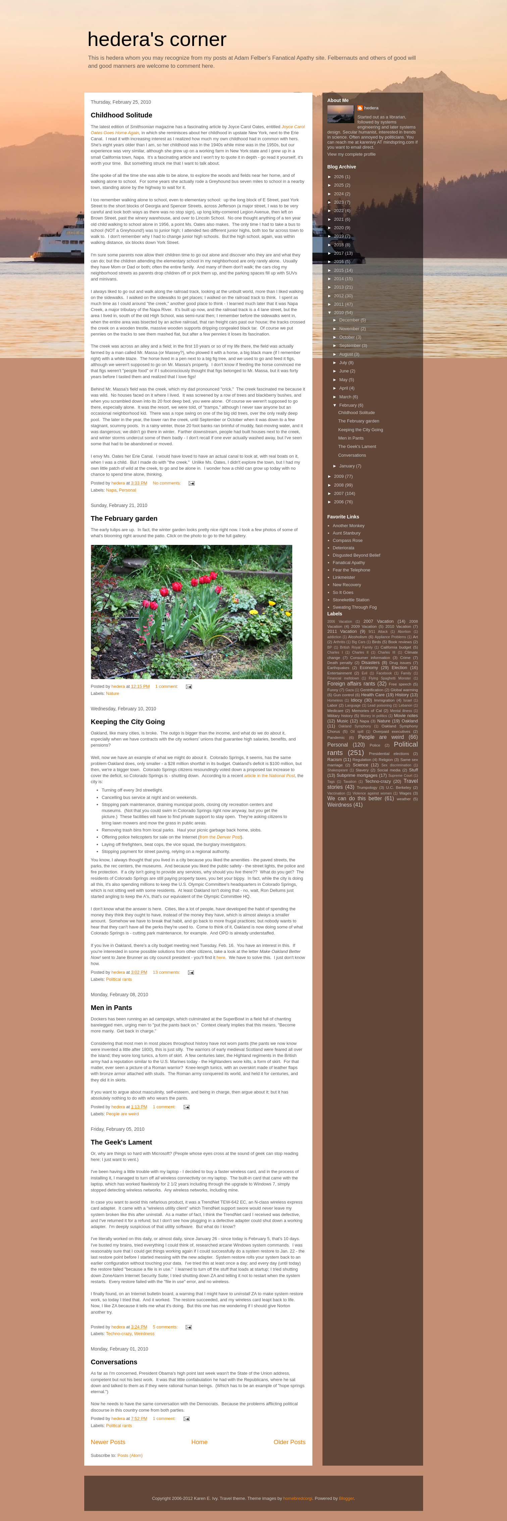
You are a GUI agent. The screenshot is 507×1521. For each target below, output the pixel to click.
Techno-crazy (119, 1333)
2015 (339, 270)
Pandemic (336, 737)
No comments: (167, 483)
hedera (371, 107)
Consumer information (370, 657)
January (347, 465)
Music (342, 720)
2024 (339, 193)
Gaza (350, 690)
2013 (339, 287)
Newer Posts (108, 1442)
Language (353, 705)
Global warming (404, 690)
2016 (339, 261)
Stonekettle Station (351, 599)
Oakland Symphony (355, 726)
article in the (269, 775)
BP (329, 647)
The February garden (124, 518)
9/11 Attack (378, 631)
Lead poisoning (380, 705)
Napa (111, 490)
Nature (112, 693)
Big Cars (358, 642)
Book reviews (400, 642)
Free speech (400, 684)
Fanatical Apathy (349, 562)
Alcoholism (357, 637)
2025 (339, 185)
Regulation (362, 759)
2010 (339, 312)
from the (220, 837)
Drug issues (400, 662)
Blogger (346, 1498)
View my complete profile (351, 154)
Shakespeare (337, 770)
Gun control (344, 695)
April (344, 388)
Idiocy (356, 700)
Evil (364, 673)
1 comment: (167, 686)
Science (360, 764)
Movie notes (406, 715)
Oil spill (356, 731)
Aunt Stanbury (346, 533)
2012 (339, 295)
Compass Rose (348, 540)
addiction (334, 637)
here (220, 957)
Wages (405, 793)
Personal (127, 490)
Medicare (335, 710)
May (344, 379)
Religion (386, 759)
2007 (339, 493)
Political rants (119, 979)
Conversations (114, 1362)
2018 (339, 244)
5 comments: (166, 1326)
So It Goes (343, 592)
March (346, 396)
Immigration (384, 700)
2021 (339, 219)
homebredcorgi (297, 1498)
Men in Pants (111, 1007)
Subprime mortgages (357, 775)
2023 (339, 202)
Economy (369, 667)
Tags (331, 781)
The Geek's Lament (121, 1142)
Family (406, 673)
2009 (339, 476)
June (344, 370)
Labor (332, 705)
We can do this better (354, 798)
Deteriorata (343, 547)
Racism (334, 759)
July (343, 362)
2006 (339, 501)
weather (404, 799)
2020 (339, 227)
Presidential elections (389, 753)
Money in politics (373, 716)
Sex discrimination (396, 765)
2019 (339, 236)
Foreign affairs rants (351, 684)
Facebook (384, 673)
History (402, 694)
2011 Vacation (342, 631)
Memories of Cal (367, 710)
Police (375, 745)
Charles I (335, 652)
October (347, 337)
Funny (332, 690)
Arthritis (339, 642)
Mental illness (401, 711)
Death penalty (340, 662)
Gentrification (372, 690)
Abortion (404, 631)
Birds (376, 642)
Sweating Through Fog (355, 607)
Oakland (410, 720)
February (348, 405)
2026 (339, 176)
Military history (340, 715)
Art (415, 637)
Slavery (362, 770)
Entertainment (339, 673)
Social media (388, 770)
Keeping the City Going (128, 721)
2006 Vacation (339, 621)
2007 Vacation (378, 621)
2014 (339, 278)
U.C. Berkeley (398, 787)
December (350, 319)
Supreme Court (400, 775)
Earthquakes (338, 667)
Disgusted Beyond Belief (357, 555)
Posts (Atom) (130, 1455)
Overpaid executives (391, 731)
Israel (407, 700)
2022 (339, 210)
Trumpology (367, 787)
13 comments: (167, 972)
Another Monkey (349, 525)
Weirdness (144, 1333)
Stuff (413, 769)
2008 (339, 485)
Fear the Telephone (351, 569)
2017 (339, 253)
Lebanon (405, 705)
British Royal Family (356, 647)
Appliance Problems (390, 637)
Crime (405, 657)
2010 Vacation (398, 626)
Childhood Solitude (121, 115)
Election (399, 667)
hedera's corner (157, 39)
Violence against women (372, 793)
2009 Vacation (364, 626)
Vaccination (336, 793)
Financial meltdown (343, 678)
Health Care (373, 694)
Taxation (349, 781)
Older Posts (289, 1442)
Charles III (386, 652)
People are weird (122, 1113)
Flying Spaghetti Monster (390, 678)
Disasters (370, 662)
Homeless (335, 700)
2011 (339, 304)
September (350, 345)
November (350, 328)
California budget (396, 647)
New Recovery (347, 584)
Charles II (360, 652)
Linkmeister (344, 577)
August (346, 354)
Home (199, 1442)
